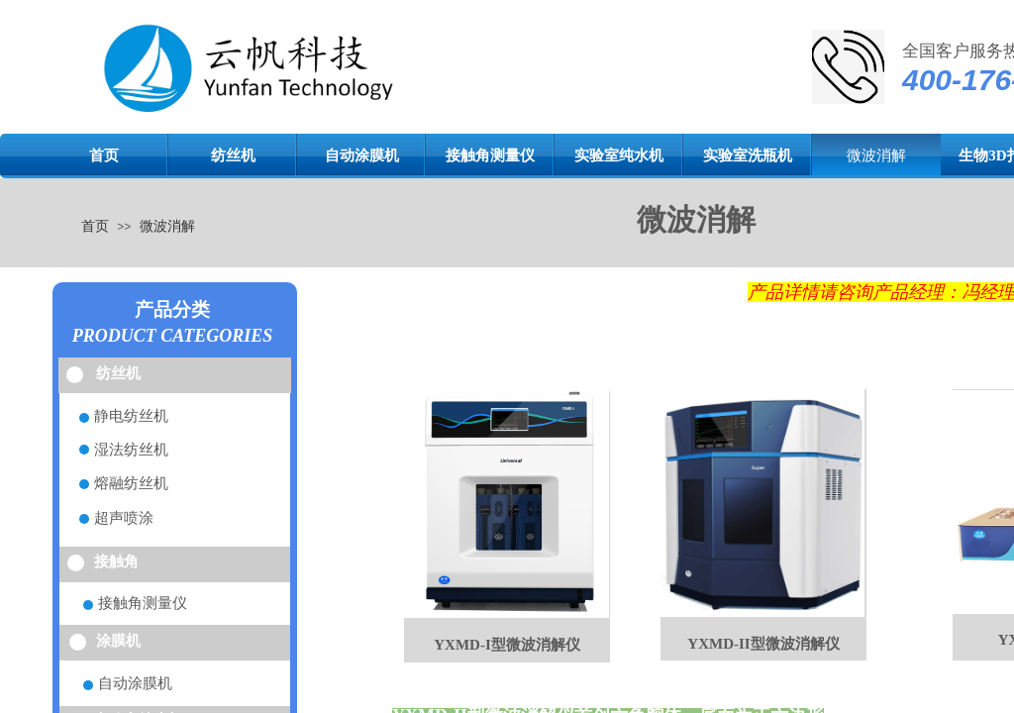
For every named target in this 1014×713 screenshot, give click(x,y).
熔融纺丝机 (131, 483)
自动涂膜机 (362, 155)
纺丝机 (233, 155)
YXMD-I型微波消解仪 (507, 645)
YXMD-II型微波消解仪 (763, 644)
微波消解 (876, 155)
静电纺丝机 (131, 416)
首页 (104, 155)
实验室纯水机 (618, 155)
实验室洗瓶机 (747, 155)
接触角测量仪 (490, 155)
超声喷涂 (123, 518)
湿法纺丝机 (131, 450)
